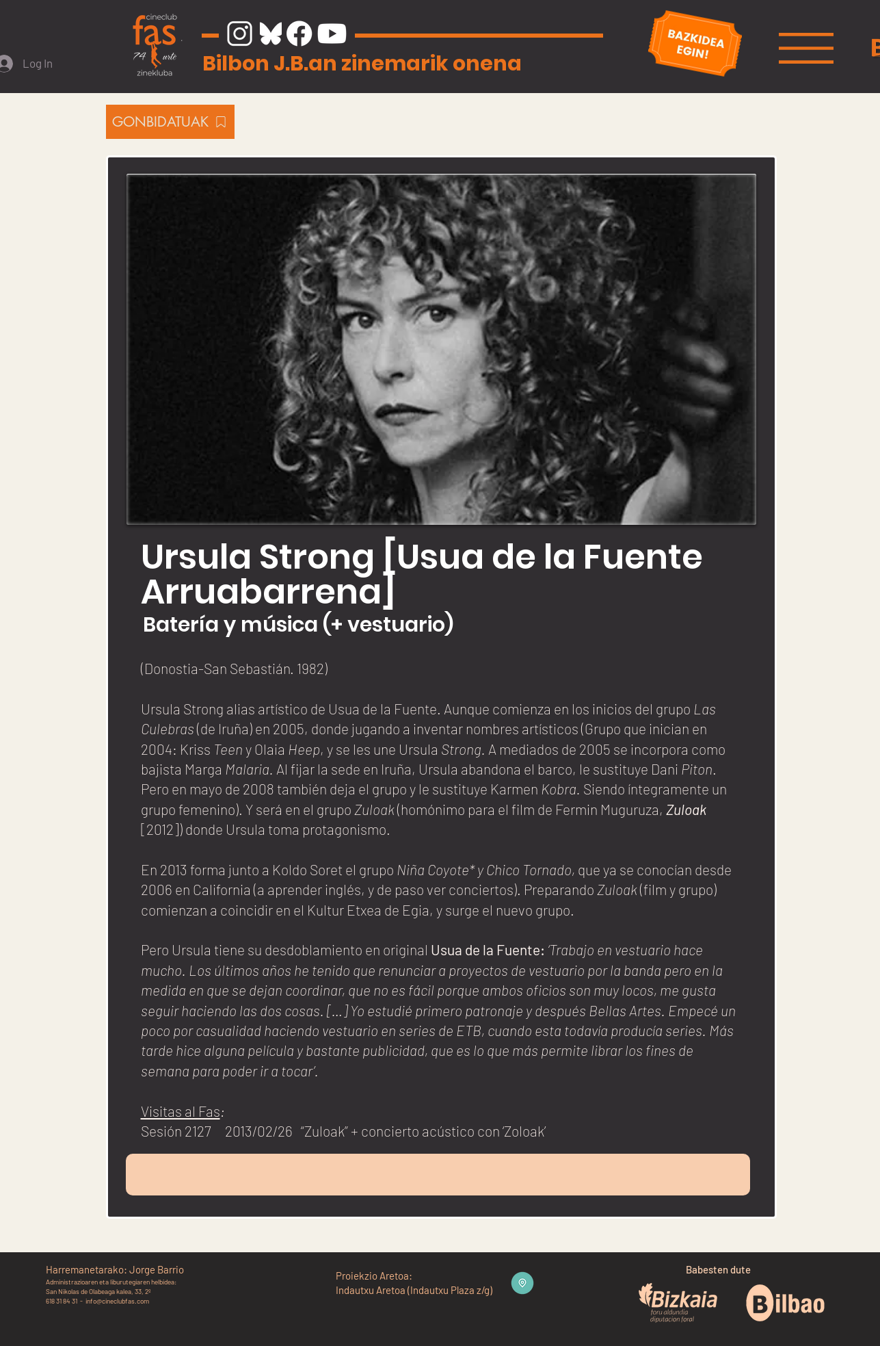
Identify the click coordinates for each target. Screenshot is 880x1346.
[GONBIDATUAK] (170, 122)
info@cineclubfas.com (117, 1301)
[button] (806, 48)
